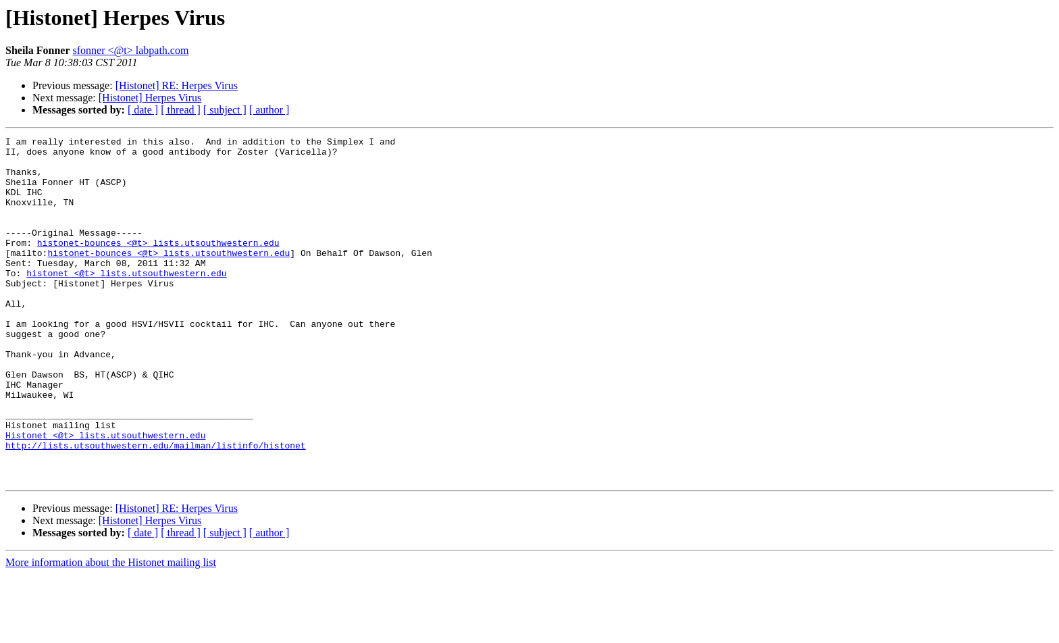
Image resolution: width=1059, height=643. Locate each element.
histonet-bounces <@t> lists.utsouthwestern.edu (158, 265)
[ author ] (269, 109)
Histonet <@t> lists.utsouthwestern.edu (105, 496)
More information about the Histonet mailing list (110, 631)
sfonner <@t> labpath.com (131, 50)
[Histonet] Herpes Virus (150, 97)
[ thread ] (181, 109)
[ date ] (143, 109)
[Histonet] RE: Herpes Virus (176, 85)
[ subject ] (225, 109)
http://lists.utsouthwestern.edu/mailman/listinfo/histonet (155, 508)
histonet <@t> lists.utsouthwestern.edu (126, 301)
